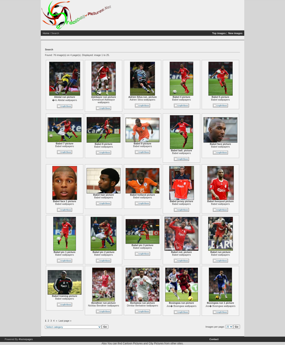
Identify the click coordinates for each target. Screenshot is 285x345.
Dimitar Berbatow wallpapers (159, 305)
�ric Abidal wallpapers (81, 100)
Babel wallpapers (198, 99)
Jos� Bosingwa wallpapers (199, 306)
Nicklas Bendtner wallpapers (120, 305)
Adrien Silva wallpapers (159, 99)
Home (63, 33)
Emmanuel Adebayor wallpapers (120, 101)
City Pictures (156, 343)
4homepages (25, 339)
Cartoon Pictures (132, 343)
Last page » (82, 320)
